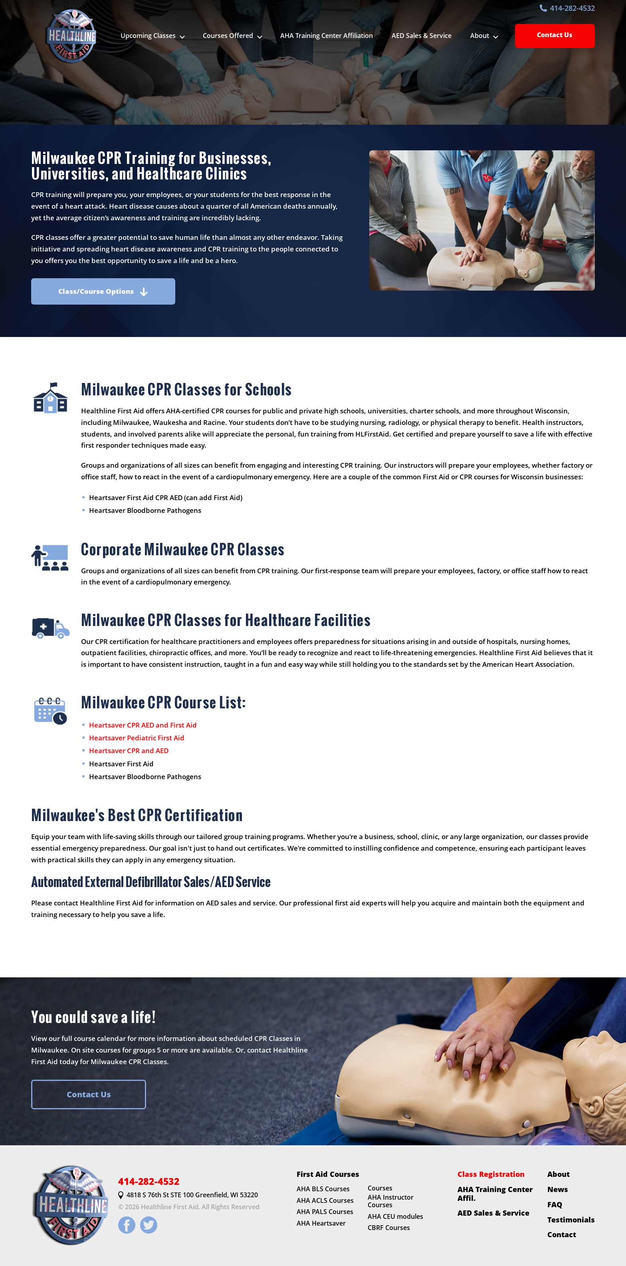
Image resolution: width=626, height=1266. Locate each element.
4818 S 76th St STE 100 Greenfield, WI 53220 (188, 1195)
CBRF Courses (389, 1228)
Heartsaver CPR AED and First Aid (143, 725)
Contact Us (555, 34)
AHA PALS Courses (325, 1212)
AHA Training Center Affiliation (326, 35)
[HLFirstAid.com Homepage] (69, 36)
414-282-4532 (567, 8)
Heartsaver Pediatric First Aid (136, 737)
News (557, 1189)
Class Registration (491, 1174)
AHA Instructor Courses (391, 1201)
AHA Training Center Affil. (495, 1193)
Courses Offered (228, 35)
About (558, 1174)
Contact (561, 1235)
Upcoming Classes (148, 35)
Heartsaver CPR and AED (128, 750)
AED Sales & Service (422, 35)
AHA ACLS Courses (325, 1200)
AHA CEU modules (395, 1216)
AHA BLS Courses (323, 1188)
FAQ (554, 1204)
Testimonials (571, 1219)
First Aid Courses (328, 1174)
